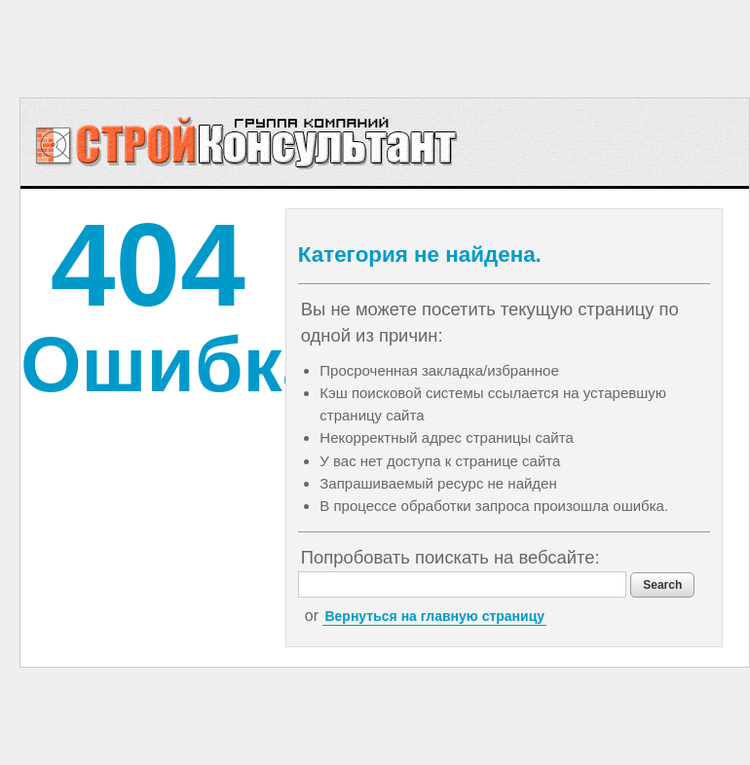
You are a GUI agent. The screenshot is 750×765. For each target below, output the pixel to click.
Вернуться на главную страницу (434, 616)
